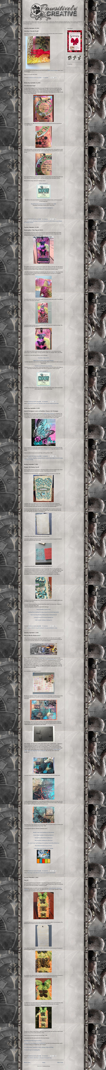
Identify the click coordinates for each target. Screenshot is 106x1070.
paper (47, 628)
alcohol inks (35, 403)
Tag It (50, 889)
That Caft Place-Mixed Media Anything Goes (44, 837)
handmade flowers (41, 458)
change (30, 872)
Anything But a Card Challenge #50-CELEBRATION (34, 1043)
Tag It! (26, 880)
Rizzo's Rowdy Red (41, 750)
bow (28, 1057)
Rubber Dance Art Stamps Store (44, 448)
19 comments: (45, 1055)
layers (54, 221)
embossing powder (36, 221)
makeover (48, 872)
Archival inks (30, 458)
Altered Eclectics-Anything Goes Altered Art (43, 840)
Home (43, 1062)
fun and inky (42, 221)
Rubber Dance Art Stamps (49, 413)
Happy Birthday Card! (31, 467)
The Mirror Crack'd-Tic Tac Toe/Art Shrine (43, 365)
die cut (35, 628)
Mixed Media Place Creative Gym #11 (38, 203)
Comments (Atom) (46, 1066)
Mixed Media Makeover (51, 659)
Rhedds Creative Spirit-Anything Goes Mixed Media (43, 832)
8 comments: (45, 456)
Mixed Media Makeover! (32, 635)
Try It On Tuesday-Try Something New (32, 1049)
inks (44, 403)
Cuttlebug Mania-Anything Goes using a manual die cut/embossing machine (43, 612)
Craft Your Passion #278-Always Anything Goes (43, 617)
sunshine (31, 222)
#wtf (28, 872)
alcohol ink (29, 221)
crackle (32, 628)
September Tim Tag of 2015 (33, 230)
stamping (27, 222)
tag (54, 403)
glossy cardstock (49, 221)
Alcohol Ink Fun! (29, 85)
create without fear (36, 872)
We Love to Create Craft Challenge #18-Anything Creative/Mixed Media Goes (43, 843)
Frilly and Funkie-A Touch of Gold (43, 609)
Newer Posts (27, 1062)
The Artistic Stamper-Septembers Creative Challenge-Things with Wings (38, 1047)
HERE (55, 203)
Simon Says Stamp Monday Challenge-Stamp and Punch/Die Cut (44, 614)
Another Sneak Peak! (31, 31)
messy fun (47, 403)
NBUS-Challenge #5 (43, 183)
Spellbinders (51, 628)
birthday (28, 628)
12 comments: (46, 77)
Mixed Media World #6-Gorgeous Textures (32, 1040)
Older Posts (60, 1062)
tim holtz (57, 403)
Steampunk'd (47, 1057)
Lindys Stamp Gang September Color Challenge (43, 848)
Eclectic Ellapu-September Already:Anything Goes (43, 835)
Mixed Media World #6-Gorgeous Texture (43, 845)
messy (57, 221)
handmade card (43, 628)
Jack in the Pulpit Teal (32, 750)
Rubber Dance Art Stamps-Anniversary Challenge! (43, 360)
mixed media (52, 872)
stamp (56, 628)
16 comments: (45, 219)
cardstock (31, 1057)
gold (38, 628)
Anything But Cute (42, 657)
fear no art (43, 872)
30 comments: (45, 870)
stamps (51, 403)
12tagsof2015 (30, 403)
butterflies (41, 403)
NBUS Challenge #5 (44, 371)
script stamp (26, 459)
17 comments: (45, 626)
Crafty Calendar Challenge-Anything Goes (43, 620)
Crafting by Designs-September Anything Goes (43, 207)
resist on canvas (49, 458)
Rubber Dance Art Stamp (52, 70)
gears (43, 1057)
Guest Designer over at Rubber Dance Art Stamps (41, 411)
